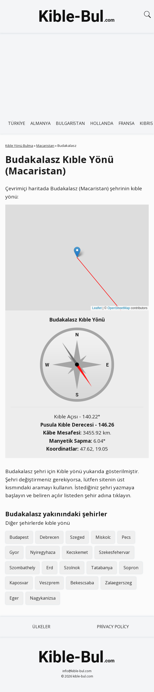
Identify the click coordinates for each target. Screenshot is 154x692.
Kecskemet (77, 552)
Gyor (14, 552)
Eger (14, 598)
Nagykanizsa (43, 598)
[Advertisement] (77, 74)
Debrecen (49, 537)
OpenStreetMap (118, 308)
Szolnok (72, 568)
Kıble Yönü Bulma (19, 145)
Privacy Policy (113, 627)
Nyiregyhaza (42, 552)
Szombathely (22, 568)
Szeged (77, 537)
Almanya (40, 123)
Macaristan (45, 145)
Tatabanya (101, 568)
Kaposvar (19, 583)
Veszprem (49, 583)
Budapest (19, 537)
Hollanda (101, 123)
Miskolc (103, 537)
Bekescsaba (82, 583)
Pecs (126, 537)
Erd (49, 568)
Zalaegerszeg (118, 583)
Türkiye (16, 123)
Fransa (126, 123)
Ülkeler (41, 627)
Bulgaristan (70, 123)
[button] (77, 252)
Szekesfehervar (114, 552)
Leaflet (97, 308)
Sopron (131, 568)
